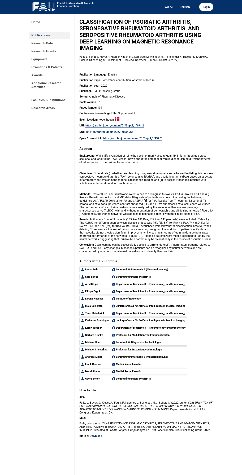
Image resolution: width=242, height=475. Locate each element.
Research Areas (43, 108)
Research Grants (43, 51)
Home (35, 22)
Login (206, 7)
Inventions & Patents (46, 67)
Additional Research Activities (46, 85)
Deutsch (185, 7)
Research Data (42, 43)
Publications (40, 35)
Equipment (39, 59)
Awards (37, 75)
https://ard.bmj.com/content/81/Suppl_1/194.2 (114, 125)
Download (96, 436)
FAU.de (168, 7)
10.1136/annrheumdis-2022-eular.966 (109, 132)
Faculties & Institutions (48, 100)
